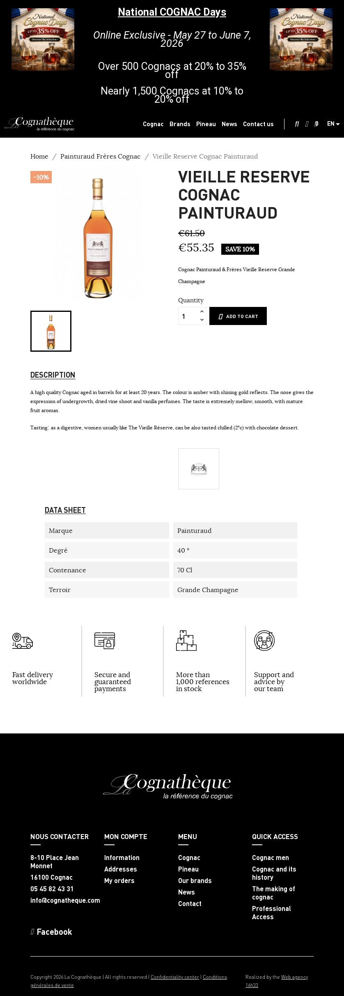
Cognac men (270, 857)
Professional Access (271, 912)
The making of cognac (273, 893)
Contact (190, 903)
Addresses (120, 869)
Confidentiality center (175, 977)
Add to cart (238, 316)
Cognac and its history (274, 873)
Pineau (188, 869)
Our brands (195, 880)
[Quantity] (188, 316)
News (186, 892)
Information (122, 857)
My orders (119, 880)
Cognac (189, 857)
